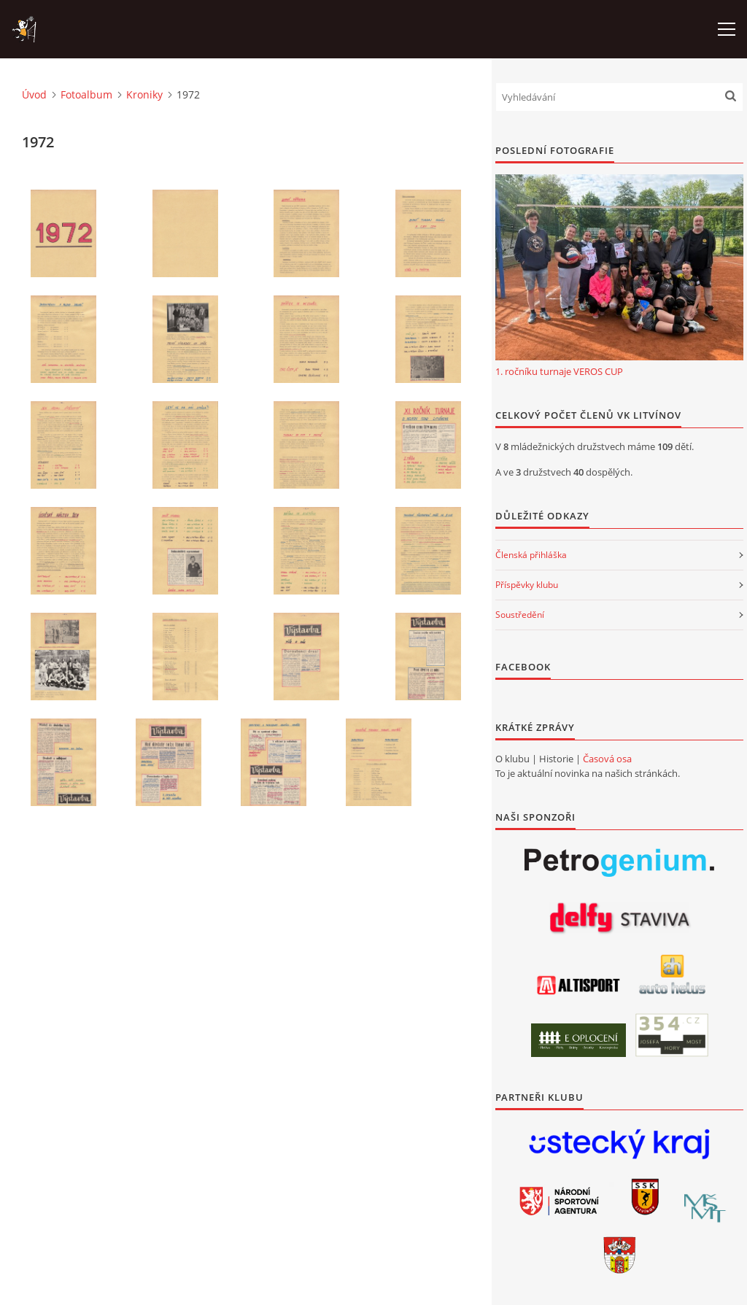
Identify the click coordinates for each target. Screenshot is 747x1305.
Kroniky (144, 94)
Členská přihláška (531, 555)
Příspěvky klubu (526, 584)
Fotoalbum (86, 94)
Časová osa (607, 758)
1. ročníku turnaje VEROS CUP (559, 371)
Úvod (34, 94)
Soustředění (519, 614)
